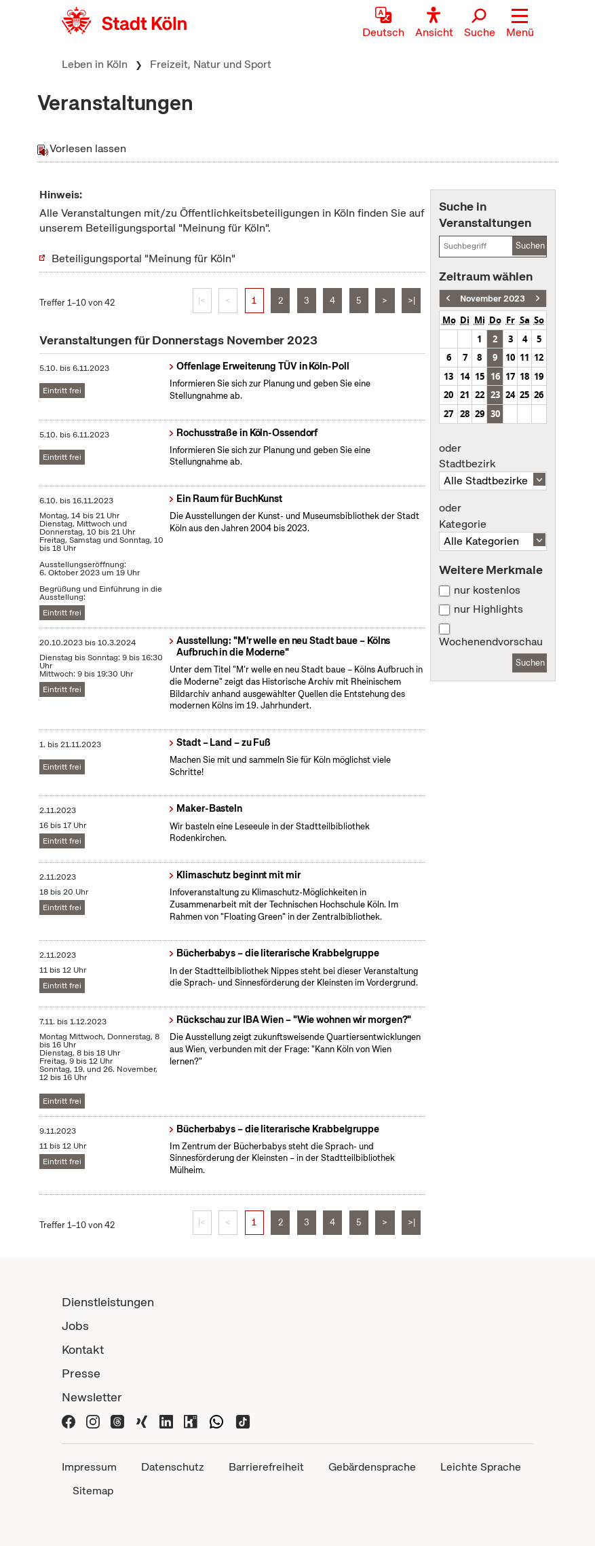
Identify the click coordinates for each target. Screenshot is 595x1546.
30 (495, 414)
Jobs (75, 1325)
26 (538, 395)
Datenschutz (172, 1467)
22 (479, 395)
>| (411, 300)
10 (510, 357)
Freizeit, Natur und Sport (210, 64)
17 (510, 376)
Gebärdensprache (372, 1467)
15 (479, 376)
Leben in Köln (95, 64)
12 (538, 357)
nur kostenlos (487, 590)
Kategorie (492, 516)
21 (464, 395)
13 (448, 376)
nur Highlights (488, 609)
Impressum (89, 1467)
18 (524, 376)
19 (538, 376)
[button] (520, 24)
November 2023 (492, 298)
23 (495, 395)
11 (524, 357)
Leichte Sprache (480, 1467)
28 (464, 414)
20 (448, 395)
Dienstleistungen (108, 1302)
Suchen (530, 245)
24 (510, 395)
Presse (81, 1373)
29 (479, 414)
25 (524, 395)
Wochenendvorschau (491, 641)
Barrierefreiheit (266, 1467)
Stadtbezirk (492, 456)
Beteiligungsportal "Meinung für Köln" (143, 258)
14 (464, 376)
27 (448, 414)
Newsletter (92, 1397)
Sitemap (93, 1491)
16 (495, 376)
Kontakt (83, 1349)
